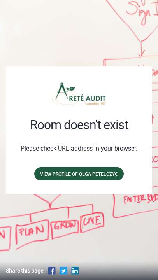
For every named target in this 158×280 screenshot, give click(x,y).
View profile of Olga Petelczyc (79, 174)
